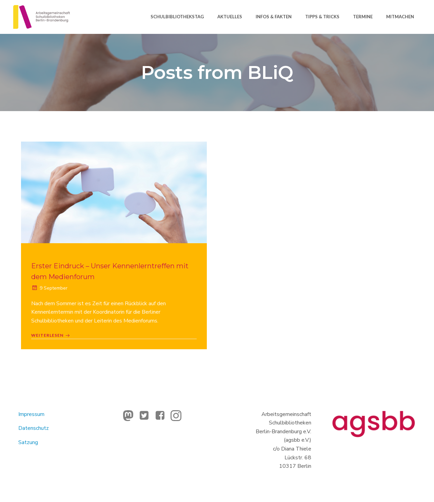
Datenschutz (33, 428)
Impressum (31, 414)
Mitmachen (400, 16)
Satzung (28, 442)
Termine (363, 16)
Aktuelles (229, 16)
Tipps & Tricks (322, 16)
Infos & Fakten (274, 16)
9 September (49, 288)
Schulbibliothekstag (177, 16)
